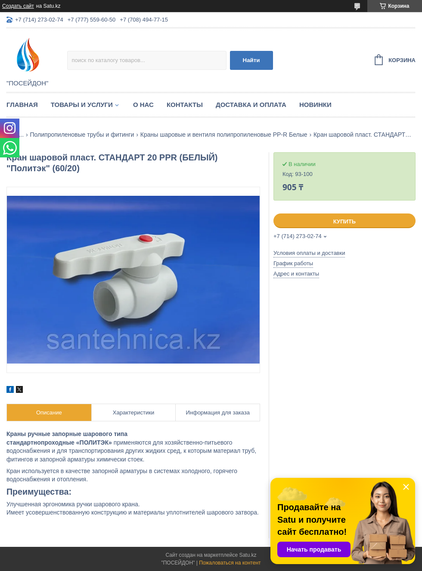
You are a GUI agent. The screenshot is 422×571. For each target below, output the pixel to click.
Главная (22, 104)
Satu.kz (247, 555)
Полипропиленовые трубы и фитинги (82, 134)
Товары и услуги (82, 104)
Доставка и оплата (251, 104)
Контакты (185, 104)
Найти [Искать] (251, 60)
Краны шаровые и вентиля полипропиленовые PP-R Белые (223, 134)
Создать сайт (18, 6)
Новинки (315, 104)
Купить (344, 221)
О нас (143, 104)
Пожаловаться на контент (230, 563)
